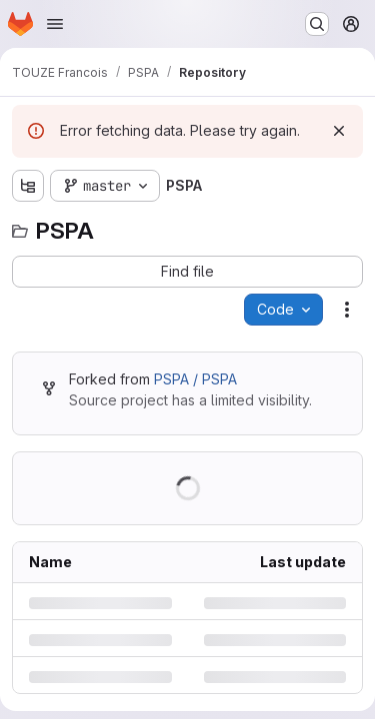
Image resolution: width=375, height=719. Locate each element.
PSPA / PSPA (195, 378)
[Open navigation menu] (55, 24)
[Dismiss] (339, 131)
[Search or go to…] (317, 24)
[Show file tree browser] (28, 186)
